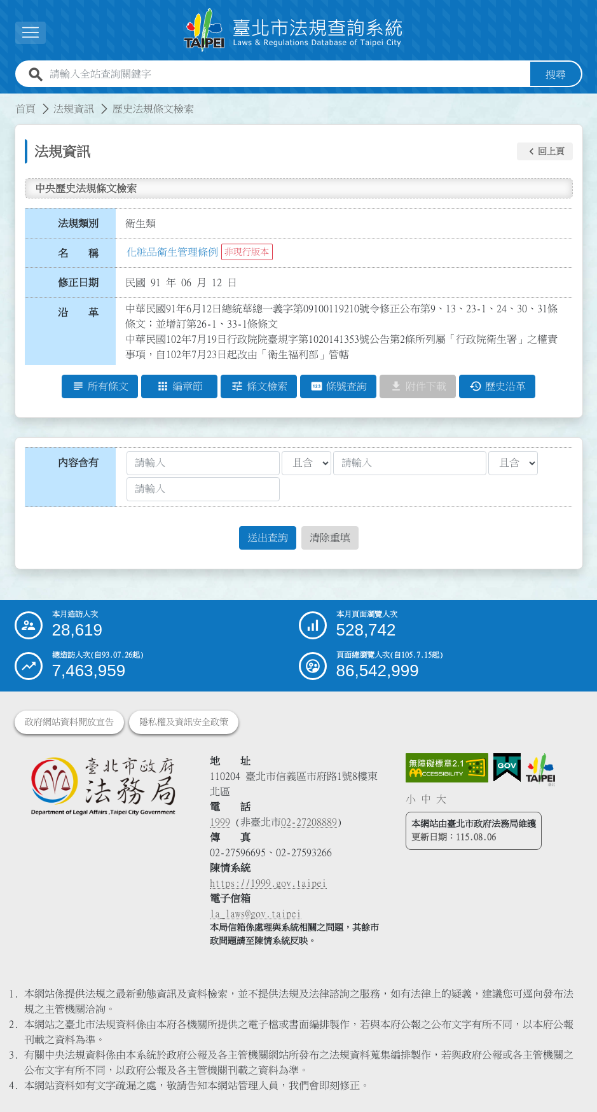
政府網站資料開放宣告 (69, 722)
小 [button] (411, 799)
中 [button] (426, 799)
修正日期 (78, 282)
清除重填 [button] (330, 538)
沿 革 (78, 312)
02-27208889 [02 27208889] (309, 822)
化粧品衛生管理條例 (172, 252)
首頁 (25, 109)
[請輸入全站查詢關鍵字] (287, 74)
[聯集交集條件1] (306, 463)
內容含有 (78, 462)
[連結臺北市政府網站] (540, 769)
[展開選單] (30, 33)
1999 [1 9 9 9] (220, 822)
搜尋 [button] (556, 74)
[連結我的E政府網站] (507, 767)
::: (7, 101)
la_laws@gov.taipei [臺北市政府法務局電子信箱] (255, 913)
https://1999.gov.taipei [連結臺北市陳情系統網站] (268, 883)
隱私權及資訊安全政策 (183, 722)
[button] (545, 151)
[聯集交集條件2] (513, 463)
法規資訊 (73, 109)
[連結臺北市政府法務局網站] (103, 786)
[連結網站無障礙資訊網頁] (447, 767)
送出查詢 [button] (267, 538)
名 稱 (78, 253)
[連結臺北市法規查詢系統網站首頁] (294, 30)
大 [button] (441, 799)
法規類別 (78, 223)
